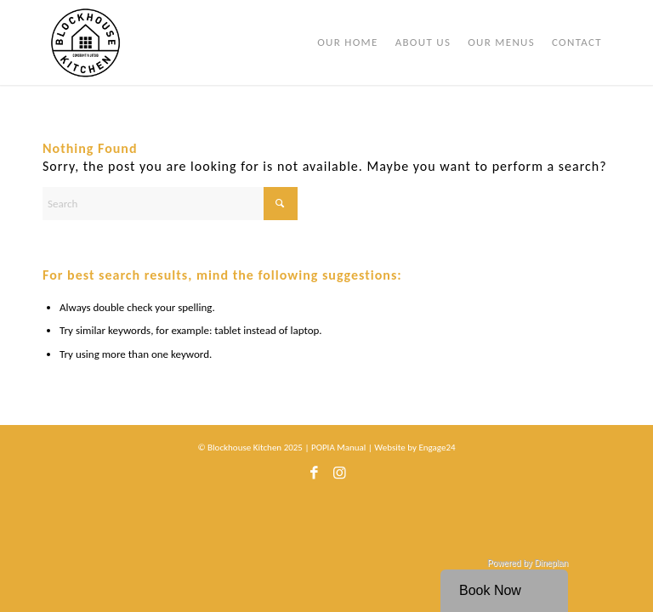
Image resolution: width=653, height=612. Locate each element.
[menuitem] (348, 42)
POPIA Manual (338, 447)
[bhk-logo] (85, 42)
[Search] (170, 203)
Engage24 (436, 447)
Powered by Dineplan (527, 563)
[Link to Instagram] (339, 478)
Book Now (490, 590)
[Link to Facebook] (313, 478)
